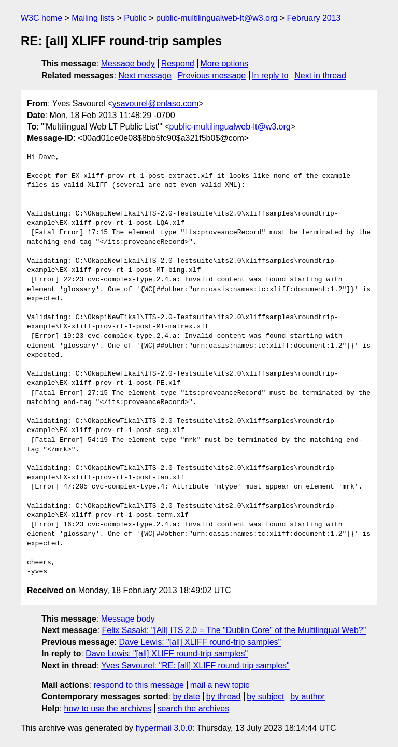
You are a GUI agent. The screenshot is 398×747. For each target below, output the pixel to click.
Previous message (212, 75)
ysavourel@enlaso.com (155, 103)
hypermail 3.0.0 (163, 728)
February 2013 (313, 17)
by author (307, 696)
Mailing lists (93, 17)
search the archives (194, 708)
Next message (145, 75)
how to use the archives (107, 708)
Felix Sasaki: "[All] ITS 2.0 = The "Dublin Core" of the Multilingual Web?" (234, 630)
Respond (177, 63)
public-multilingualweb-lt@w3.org (216, 17)
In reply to (270, 75)
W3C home (41, 17)
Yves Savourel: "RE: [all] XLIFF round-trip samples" (195, 665)
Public (135, 17)
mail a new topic (220, 685)
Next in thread (320, 75)
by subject (265, 696)
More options (225, 63)
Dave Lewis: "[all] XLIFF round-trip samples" (200, 642)
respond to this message (138, 685)
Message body (128, 63)
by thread (223, 696)
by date (186, 696)
